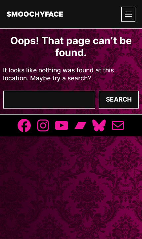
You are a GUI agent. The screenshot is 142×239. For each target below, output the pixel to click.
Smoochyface (35, 14)
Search (119, 99)
